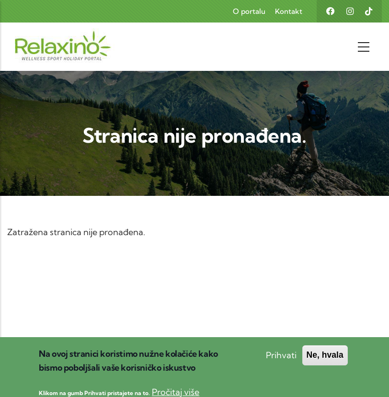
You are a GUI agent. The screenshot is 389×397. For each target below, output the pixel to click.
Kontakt (288, 11)
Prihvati (281, 360)
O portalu (249, 11)
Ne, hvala (325, 359)
